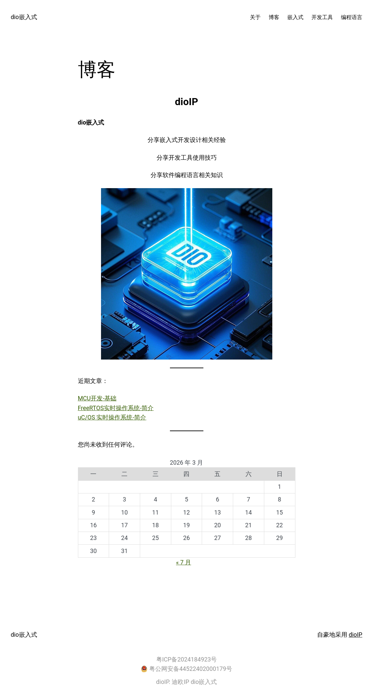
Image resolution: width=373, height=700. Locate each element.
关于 (255, 17)
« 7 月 (183, 562)
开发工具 (322, 17)
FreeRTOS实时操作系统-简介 (116, 407)
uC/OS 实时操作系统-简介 (112, 417)
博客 (274, 17)
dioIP (355, 634)
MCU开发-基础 (97, 398)
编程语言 (351, 17)
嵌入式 (295, 17)
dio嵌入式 (24, 16)
